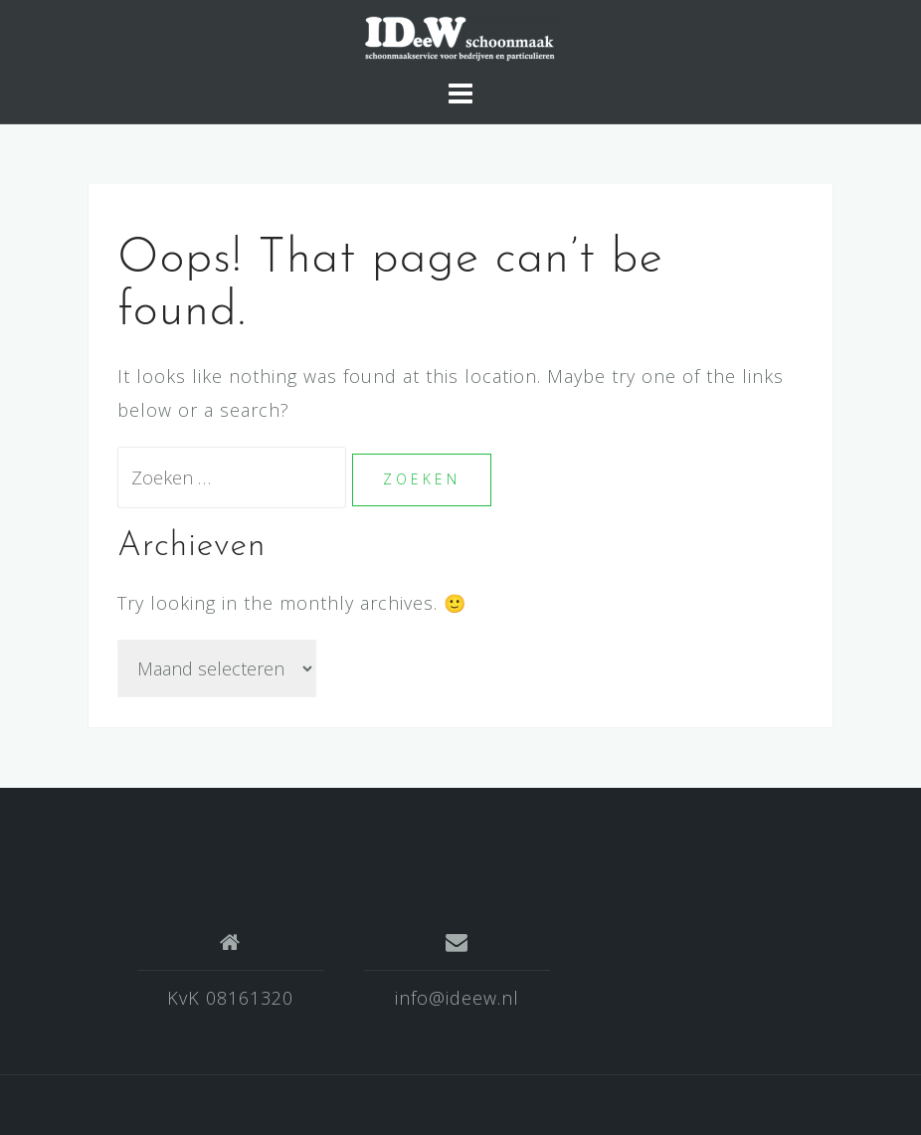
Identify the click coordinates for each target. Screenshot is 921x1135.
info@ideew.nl (457, 998)
